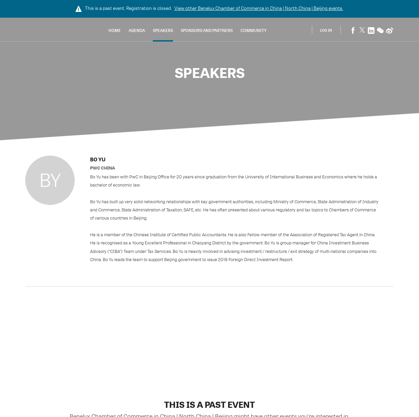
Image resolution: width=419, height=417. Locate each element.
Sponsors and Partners (207, 30)
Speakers (163, 30)
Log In (326, 30)
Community (253, 30)
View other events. (258, 8)
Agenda (137, 30)
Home (115, 30)
